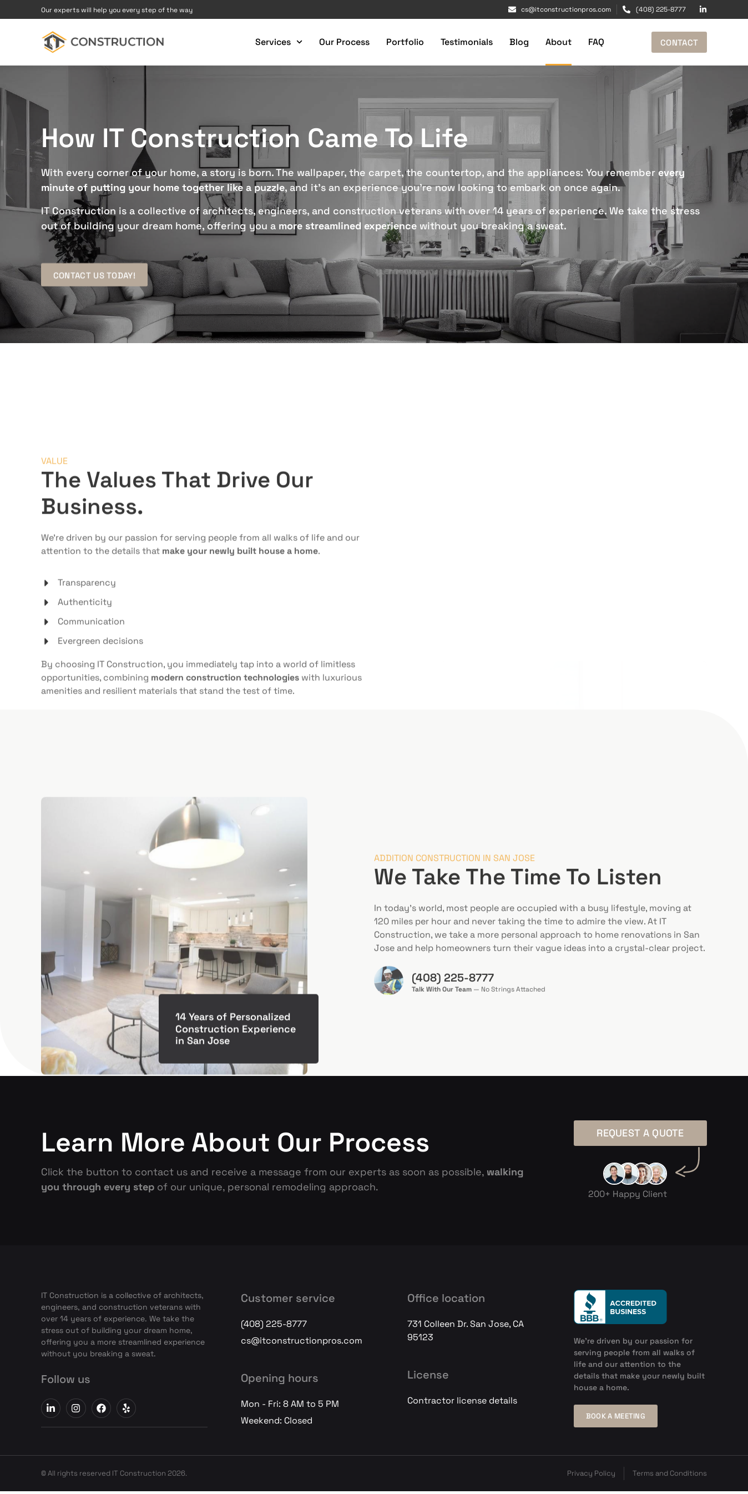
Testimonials (462, 42)
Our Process (339, 42)
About (553, 42)
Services (273, 42)
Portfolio (400, 42)
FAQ (591, 42)
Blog (514, 42)
